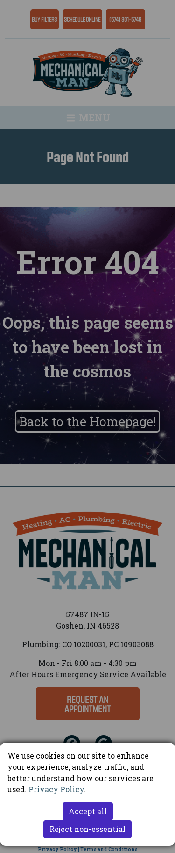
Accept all (88, 811)
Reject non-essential (87, 829)
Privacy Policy (56, 789)
